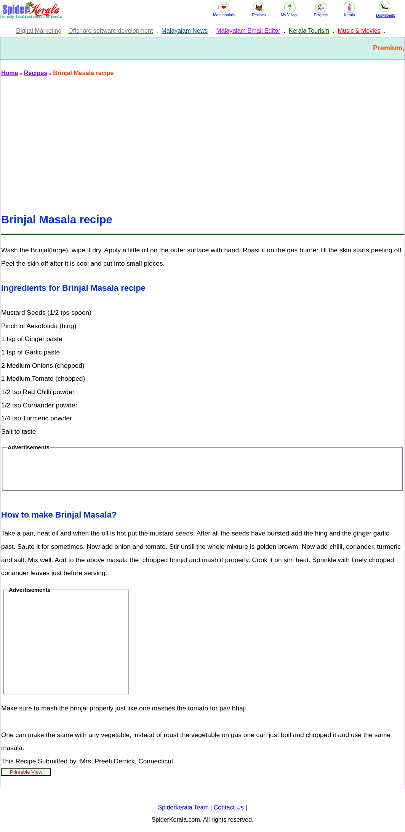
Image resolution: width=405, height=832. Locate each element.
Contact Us (229, 807)
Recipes (35, 73)
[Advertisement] (202, 140)
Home (9, 73)
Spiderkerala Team (183, 807)
